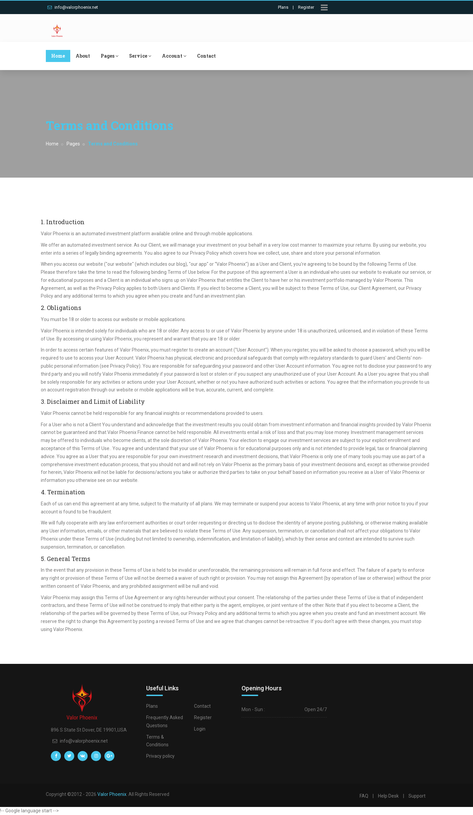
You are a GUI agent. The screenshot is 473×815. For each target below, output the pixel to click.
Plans (283, 7)
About (83, 56)
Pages (109, 56)
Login (199, 729)
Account (174, 56)
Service (140, 56)
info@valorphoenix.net (73, 7)
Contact (206, 56)
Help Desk (388, 796)
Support (416, 796)
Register (306, 7)
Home (58, 56)
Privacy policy (160, 756)
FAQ (364, 796)
